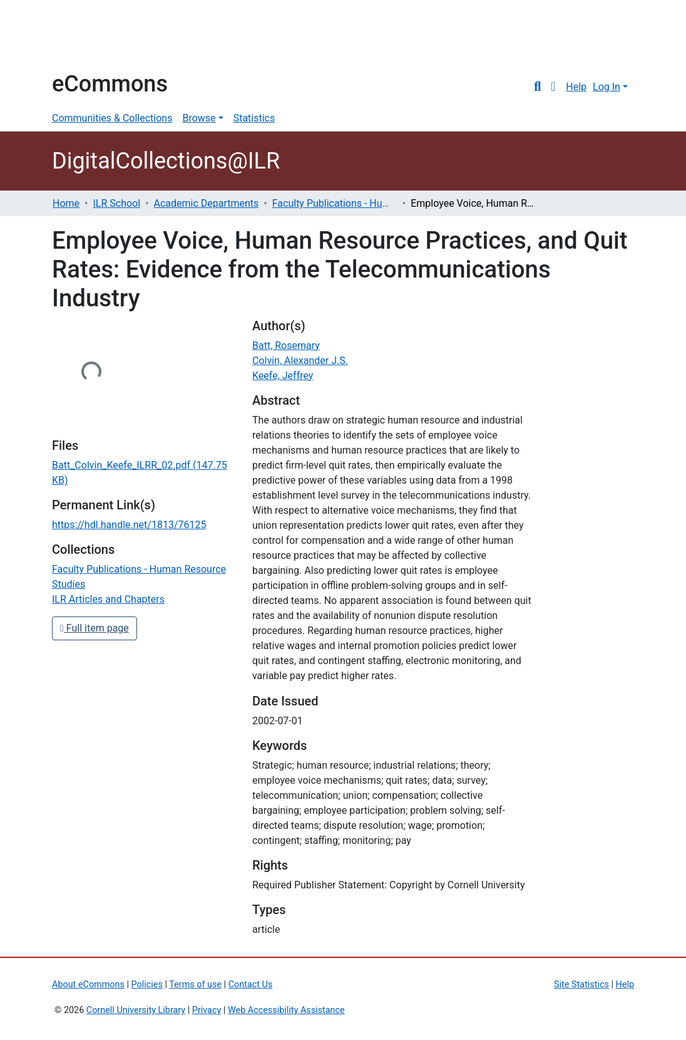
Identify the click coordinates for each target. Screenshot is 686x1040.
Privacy (207, 1010)
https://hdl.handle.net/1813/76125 (129, 525)
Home (66, 203)
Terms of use (195, 984)
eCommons (110, 84)
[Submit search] (537, 87)
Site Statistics (581, 984)
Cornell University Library (135, 1010)
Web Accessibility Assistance (286, 1010)
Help (576, 87)
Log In (606, 87)
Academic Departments (206, 203)
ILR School (116, 203)
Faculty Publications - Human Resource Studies (334, 203)
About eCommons (88, 984)
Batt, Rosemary (286, 345)
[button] (553, 87)
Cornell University (83, 36)
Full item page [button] (94, 628)
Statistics (254, 118)
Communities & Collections (112, 118)
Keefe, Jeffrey (282, 376)
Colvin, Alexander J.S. (300, 361)
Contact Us (250, 984)
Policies (147, 984)
